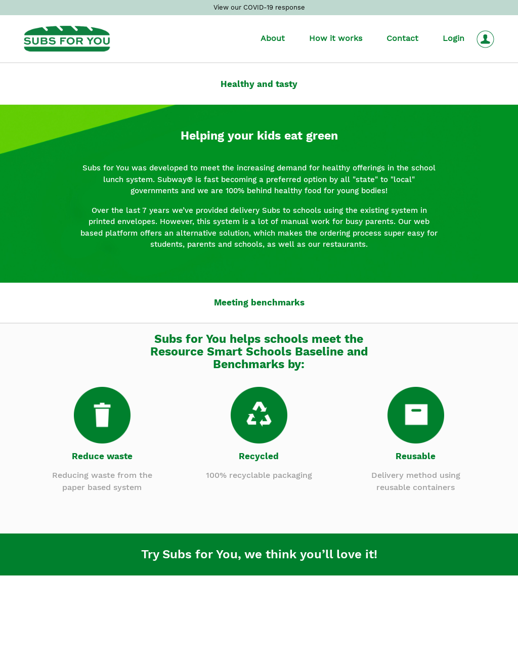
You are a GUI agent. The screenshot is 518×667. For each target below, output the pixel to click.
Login (453, 38)
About (273, 38)
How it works (335, 38)
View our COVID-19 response (259, 7)
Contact (402, 38)
